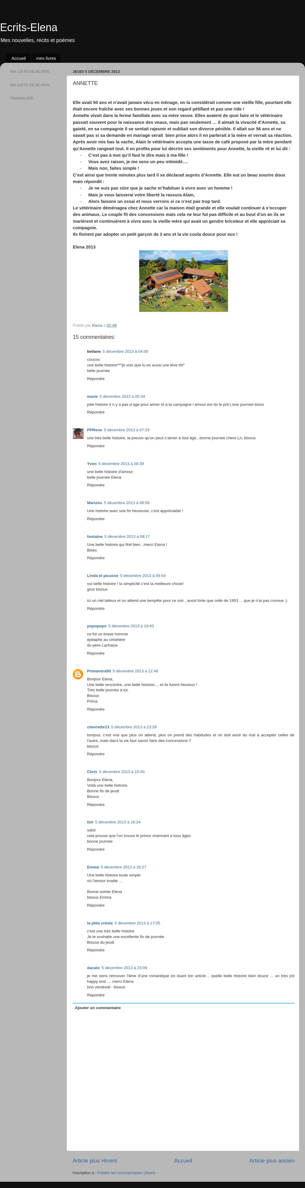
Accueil (19, 58)
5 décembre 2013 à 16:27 (124, 867)
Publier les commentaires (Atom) (126, 1173)
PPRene (94, 430)
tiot (90, 822)
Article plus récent (95, 1160)
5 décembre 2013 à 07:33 (127, 430)
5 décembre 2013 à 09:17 (127, 536)
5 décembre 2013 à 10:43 (131, 626)
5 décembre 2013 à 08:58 (127, 503)
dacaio (93, 968)
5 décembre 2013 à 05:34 (122, 396)
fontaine (95, 536)
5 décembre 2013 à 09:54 (143, 575)
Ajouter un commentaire (98, 1008)
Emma (93, 867)
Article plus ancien (272, 1160)
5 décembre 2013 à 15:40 (122, 771)
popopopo (97, 626)
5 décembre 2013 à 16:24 (118, 822)
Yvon (92, 463)
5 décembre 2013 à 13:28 (134, 727)
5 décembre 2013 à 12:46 (135, 671)
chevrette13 (98, 727)
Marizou (94, 503)
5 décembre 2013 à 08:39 (121, 463)
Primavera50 (99, 671)
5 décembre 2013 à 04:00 (125, 351)
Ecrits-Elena (28, 27)
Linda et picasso (102, 575)
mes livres (46, 58)
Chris (92, 771)
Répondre (96, 378)
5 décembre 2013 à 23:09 (124, 968)
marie (92, 396)
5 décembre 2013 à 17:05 (137, 923)
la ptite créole (100, 923)
